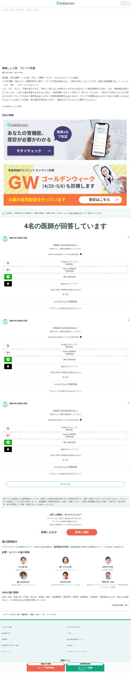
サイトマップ (6, 651)
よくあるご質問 (7, 627)
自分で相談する (75, 213)
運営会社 (70, 645)
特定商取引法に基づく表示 (10, 645)
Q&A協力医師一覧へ (120, 605)
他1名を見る (65, 484)
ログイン (125, 3)
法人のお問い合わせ (73, 627)
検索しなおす (49, 532)
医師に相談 (82, 532)
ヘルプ (69, 633)
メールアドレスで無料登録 (65, 301)
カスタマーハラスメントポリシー (77, 651)
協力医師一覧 (6, 633)
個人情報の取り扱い (68, 245)
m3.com (108, 547)
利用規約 (56, 245)
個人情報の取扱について (75, 639)
